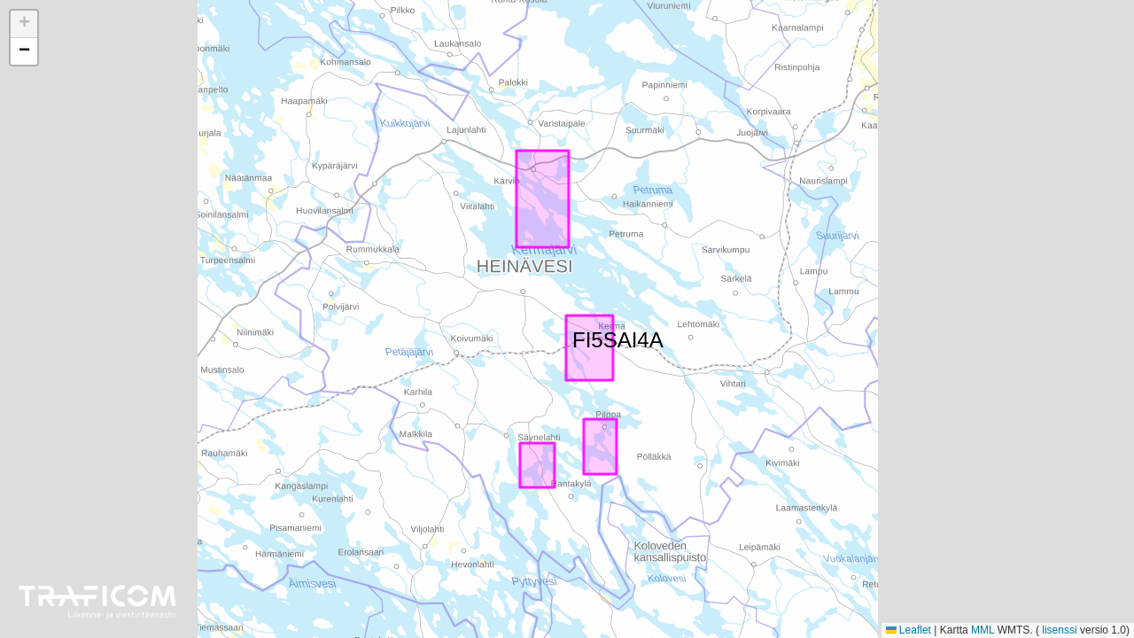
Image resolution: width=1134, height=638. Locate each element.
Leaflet (908, 630)
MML (982, 630)
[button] (24, 24)
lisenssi (1059, 630)
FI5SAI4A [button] (583, 337)
